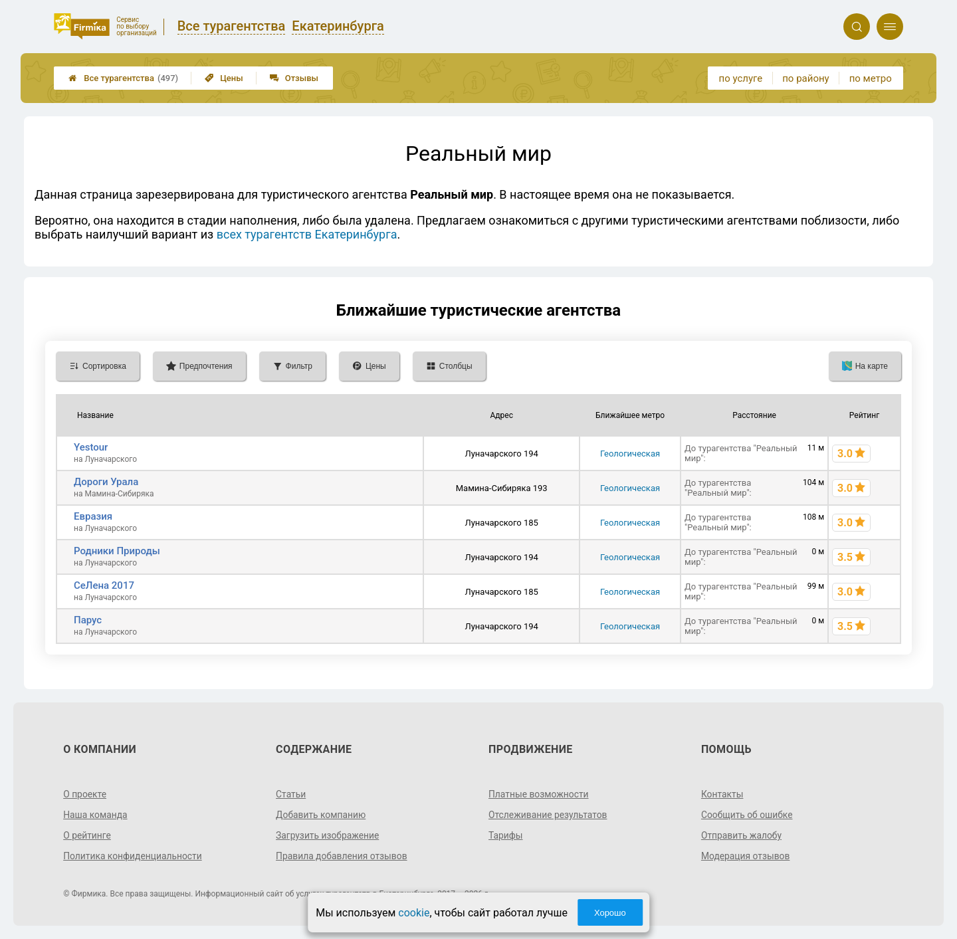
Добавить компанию (321, 814)
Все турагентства (123, 78)
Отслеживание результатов (548, 814)
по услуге (741, 78)
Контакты (722, 794)
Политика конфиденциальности (133, 856)
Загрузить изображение (328, 835)
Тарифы (505, 835)
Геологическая (630, 454)
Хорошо (610, 913)
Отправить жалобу (742, 835)
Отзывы (294, 78)
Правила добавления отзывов (342, 856)
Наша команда (95, 814)
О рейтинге (87, 835)
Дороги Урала (106, 482)
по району (805, 78)
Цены (224, 78)
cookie (413, 912)
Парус (88, 620)
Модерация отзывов (746, 856)
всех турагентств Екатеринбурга (307, 234)
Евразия (93, 516)
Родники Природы (117, 551)
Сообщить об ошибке (747, 814)
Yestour (91, 447)
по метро (870, 78)
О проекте (85, 794)
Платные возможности (538, 794)
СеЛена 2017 (104, 585)
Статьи (291, 794)
